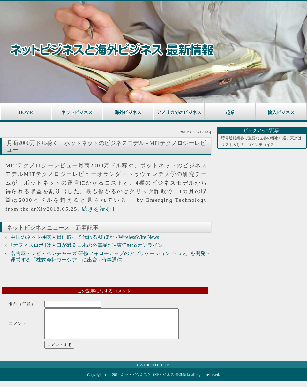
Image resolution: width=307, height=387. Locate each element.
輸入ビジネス (281, 112)
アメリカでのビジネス (179, 112)
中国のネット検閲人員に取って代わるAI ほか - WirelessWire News (85, 237)
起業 (230, 112)
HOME (26, 112)
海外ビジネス (128, 112)
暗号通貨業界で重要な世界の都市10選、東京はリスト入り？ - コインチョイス (261, 141)
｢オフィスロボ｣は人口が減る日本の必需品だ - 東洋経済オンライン (87, 245)
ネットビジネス (77, 112)
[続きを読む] (97, 209)
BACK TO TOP (153, 370)
